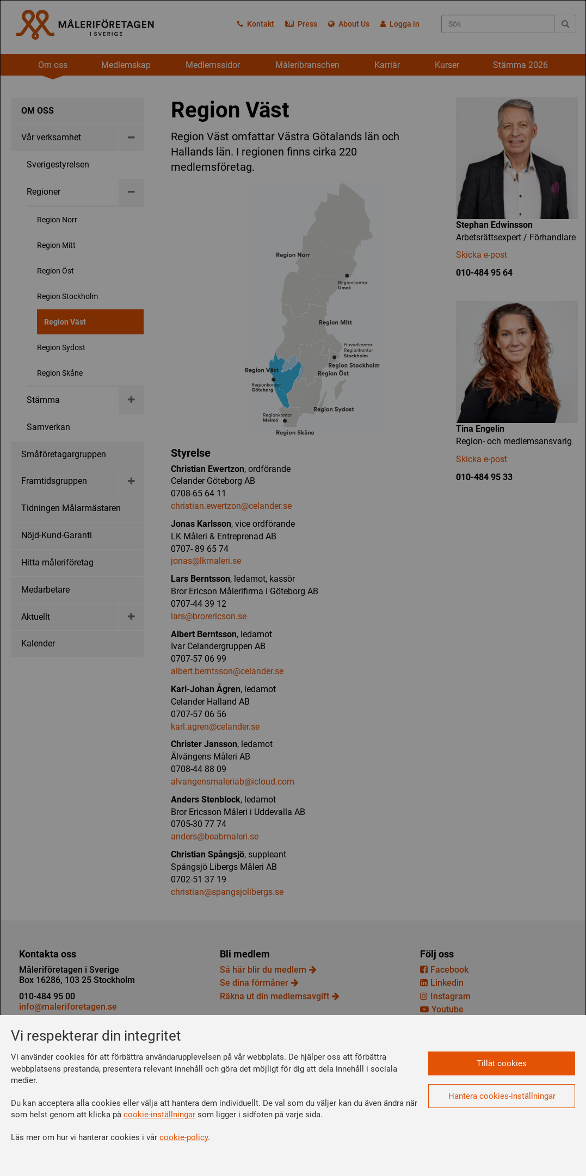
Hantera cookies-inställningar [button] (502, 1096)
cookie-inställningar (159, 1114)
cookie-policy (183, 1137)
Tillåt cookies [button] (502, 1063)
